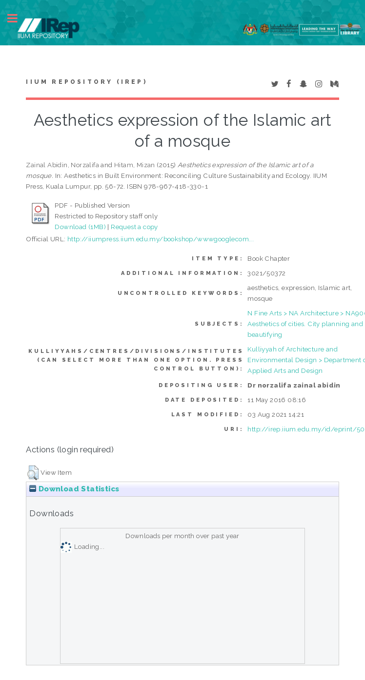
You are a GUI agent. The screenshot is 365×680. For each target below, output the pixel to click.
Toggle (17, 18)
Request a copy (134, 227)
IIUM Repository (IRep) (86, 81)
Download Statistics (74, 489)
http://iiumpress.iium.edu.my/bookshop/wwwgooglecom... (160, 239)
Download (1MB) (80, 227)
